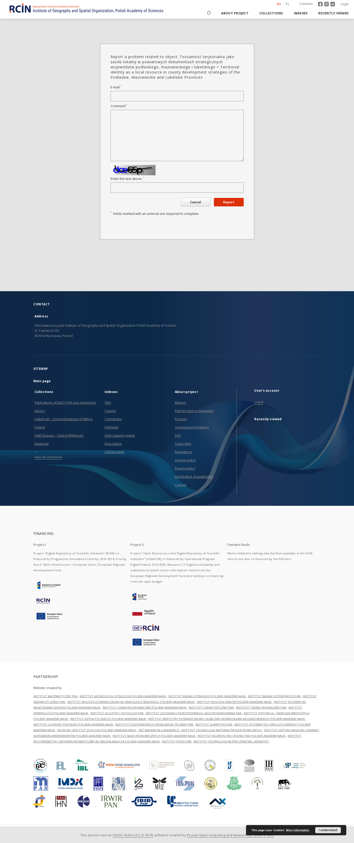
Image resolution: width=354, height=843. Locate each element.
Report (228, 202)
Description (113, 444)
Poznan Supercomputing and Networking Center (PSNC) (230, 835)
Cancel (195, 202)
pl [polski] (287, 4)
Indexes (301, 13)
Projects (181, 419)
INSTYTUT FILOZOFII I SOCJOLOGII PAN (117, 713)
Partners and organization (194, 411)
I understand (328, 830)
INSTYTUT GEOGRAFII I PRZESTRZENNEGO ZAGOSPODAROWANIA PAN (194, 713)
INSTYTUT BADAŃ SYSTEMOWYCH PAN (274, 696)
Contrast (306, 4)
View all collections (48, 457)
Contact (180, 485)
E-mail (116, 87)
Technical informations (192, 427)
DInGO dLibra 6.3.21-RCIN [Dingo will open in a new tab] (133, 835)
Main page (42, 381)
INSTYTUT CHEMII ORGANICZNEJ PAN (261, 707)
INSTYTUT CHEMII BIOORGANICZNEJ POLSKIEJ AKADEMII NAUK (145, 707)
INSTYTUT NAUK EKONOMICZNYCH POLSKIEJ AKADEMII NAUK (154, 736)
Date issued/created (120, 435)
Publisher (112, 427)
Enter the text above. (127, 179)
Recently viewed (333, 13)
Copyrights (183, 444)
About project (235, 13)
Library (39, 411)
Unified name (114, 452)
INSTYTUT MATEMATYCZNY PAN (55, 696)
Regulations (183, 452)
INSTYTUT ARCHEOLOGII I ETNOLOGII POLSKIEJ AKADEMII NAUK (123, 696)
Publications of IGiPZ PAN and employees (65, 402)
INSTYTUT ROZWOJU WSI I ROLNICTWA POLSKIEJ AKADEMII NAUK (242, 736)
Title (108, 402)
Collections (271, 13)
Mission (180, 402)
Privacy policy (185, 468)
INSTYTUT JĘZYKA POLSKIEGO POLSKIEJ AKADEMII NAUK (108, 719)
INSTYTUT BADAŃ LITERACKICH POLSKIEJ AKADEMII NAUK (207, 696)
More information (297, 830)
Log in (258, 402)
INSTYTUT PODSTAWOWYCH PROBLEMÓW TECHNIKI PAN (154, 724)
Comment (119, 106)
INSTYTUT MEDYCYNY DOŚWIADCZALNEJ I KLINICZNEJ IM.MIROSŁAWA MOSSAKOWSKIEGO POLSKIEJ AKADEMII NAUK (227, 719)
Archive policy (185, 460)
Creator (110, 411)
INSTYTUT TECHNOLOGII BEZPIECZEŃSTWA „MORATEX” (231, 741)
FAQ (178, 435)
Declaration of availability (194, 476)
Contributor (113, 419)
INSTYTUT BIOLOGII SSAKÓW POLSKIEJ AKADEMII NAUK (234, 702)
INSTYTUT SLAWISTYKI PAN (214, 724)
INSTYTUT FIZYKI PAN (177, 741)
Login (345, 4)
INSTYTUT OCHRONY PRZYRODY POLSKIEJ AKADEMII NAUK (73, 724)
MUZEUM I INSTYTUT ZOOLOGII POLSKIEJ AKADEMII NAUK (97, 730)
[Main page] (208, 13)
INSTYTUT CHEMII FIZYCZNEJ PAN (211, 707)
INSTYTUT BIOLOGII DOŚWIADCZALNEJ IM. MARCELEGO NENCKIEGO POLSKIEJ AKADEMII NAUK (131, 702)
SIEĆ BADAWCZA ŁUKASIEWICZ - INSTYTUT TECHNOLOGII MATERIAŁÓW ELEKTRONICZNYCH (200, 730)
